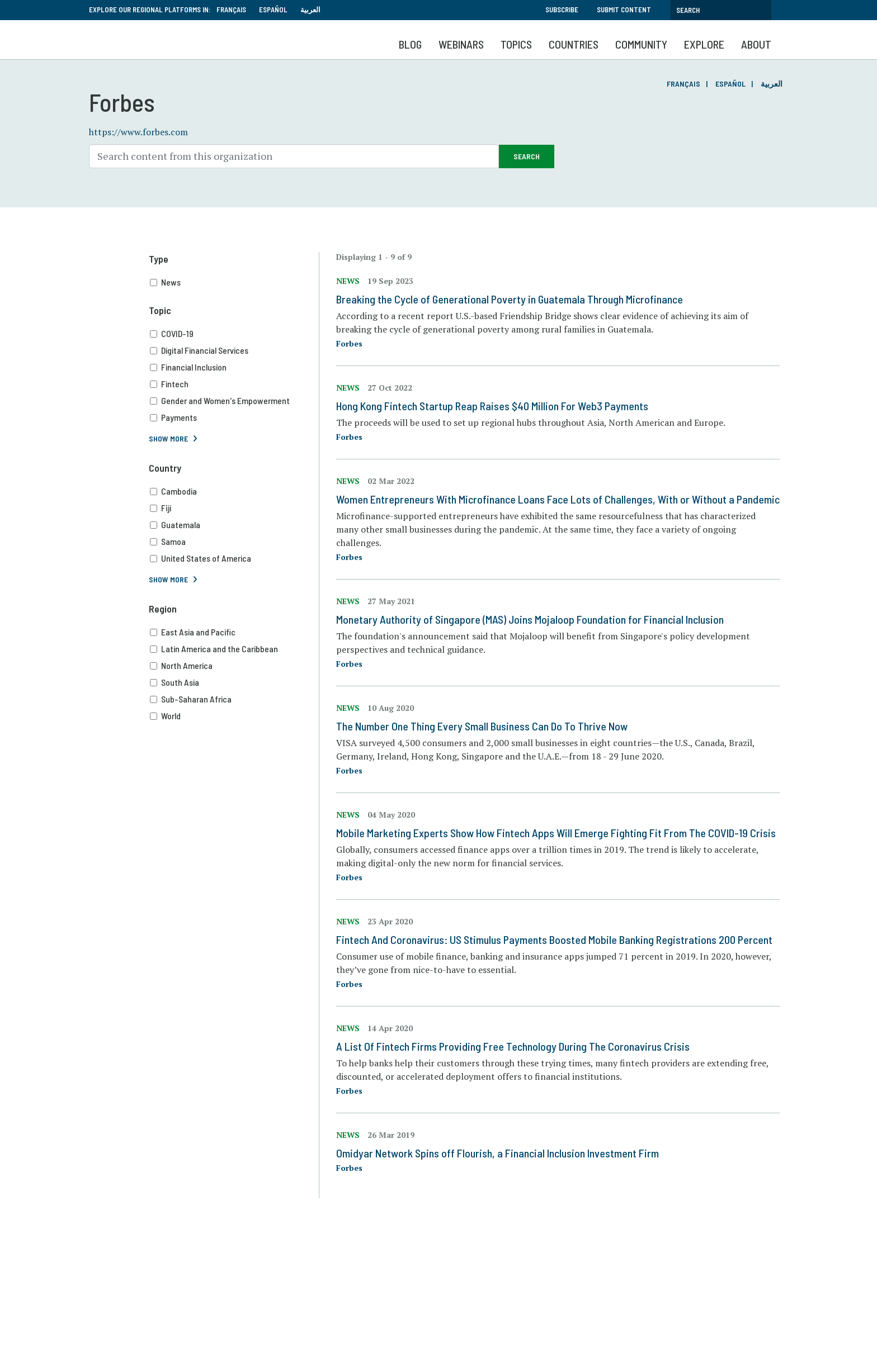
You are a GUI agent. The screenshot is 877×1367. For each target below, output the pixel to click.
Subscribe (561, 9)
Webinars (461, 44)
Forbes (349, 343)
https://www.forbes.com (138, 132)
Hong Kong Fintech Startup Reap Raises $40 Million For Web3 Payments (492, 405)
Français (231, 9)
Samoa (234, 541)
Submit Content (624, 9)
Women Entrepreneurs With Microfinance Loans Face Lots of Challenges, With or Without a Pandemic (558, 499)
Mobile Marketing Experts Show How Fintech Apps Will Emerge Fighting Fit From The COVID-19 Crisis (556, 832)
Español (273, 9)
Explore (704, 44)
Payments (234, 417)
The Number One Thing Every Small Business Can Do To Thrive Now (482, 726)
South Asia (234, 682)
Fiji (234, 508)
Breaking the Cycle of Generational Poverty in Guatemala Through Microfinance (509, 299)
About (756, 44)
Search (526, 156)
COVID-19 (234, 333)
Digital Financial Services (234, 350)
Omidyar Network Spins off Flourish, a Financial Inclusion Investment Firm (497, 1153)
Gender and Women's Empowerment (234, 400)
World (234, 716)
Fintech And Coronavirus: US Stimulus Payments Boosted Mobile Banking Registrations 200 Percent (554, 939)
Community (641, 44)
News (234, 282)
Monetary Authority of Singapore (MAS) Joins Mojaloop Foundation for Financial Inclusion (530, 619)
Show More (168, 438)
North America (234, 665)
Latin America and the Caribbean (234, 648)
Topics (516, 44)
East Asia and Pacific (234, 632)
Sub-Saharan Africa (234, 699)
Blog (410, 44)
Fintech (234, 384)
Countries (573, 44)
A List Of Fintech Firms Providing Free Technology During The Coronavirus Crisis (513, 1046)
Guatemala (234, 524)
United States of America (234, 558)
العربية (310, 9)
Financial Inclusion (234, 367)
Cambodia (234, 491)
